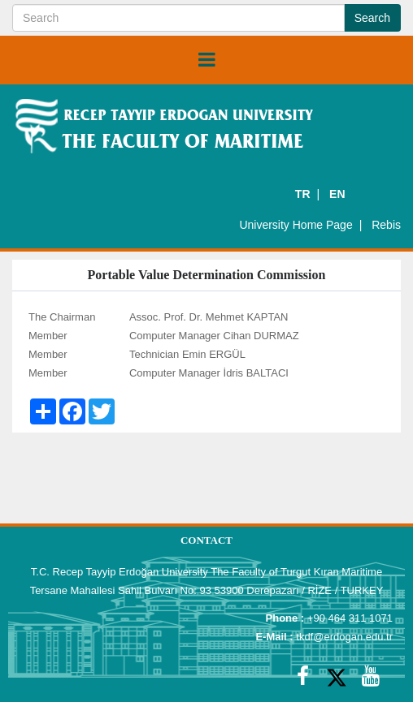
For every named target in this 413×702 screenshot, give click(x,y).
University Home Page (295, 224)
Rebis (386, 224)
